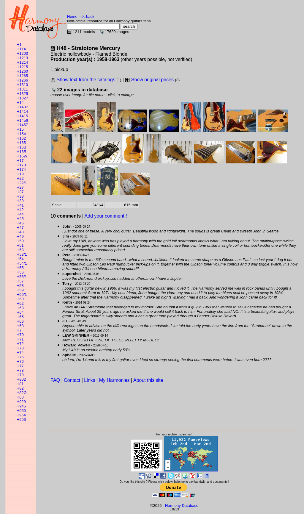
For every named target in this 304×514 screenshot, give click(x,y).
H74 (20, 352)
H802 (21, 379)
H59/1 (22, 294)
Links (89, 380)
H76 (20, 361)
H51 (20, 245)
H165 (21, 142)
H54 (20, 259)
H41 (20, 205)
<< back (87, 16)
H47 (20, 227)
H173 (21, 165)
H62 (20, 303)
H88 (20, 397)
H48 (20, 232)
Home (72, 16)
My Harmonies (114, 380)
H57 (20, 281)
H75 (20, 357)
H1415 (22, 116)
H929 (21, 401)
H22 (20, 178)
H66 (20, 321)
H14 (20, 102)
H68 (20, 326)
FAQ (55, 380)
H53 (20, 250)
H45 (20, 218)
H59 (20, 290)
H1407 (22, 107)
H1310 (22, 84)
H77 (20, 366)
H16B (21, 147)
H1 (19, 44)
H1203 (22, 53)
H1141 (22, 49)
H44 (20, 214)
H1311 (22, 89)
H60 (20, 299)
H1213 (22, 58)
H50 (20, 241)
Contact (72, 380)
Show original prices (152, 79)
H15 (20, 129)
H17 (20, 160)
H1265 (22, 76)
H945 (21, 406)
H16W (22, 156)
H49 (20, 236)
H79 (20, 375)
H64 (20, 312)
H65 (20, 317)
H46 (20, 223)
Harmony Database (181, 505)
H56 (20, 272)
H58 (20, 285)
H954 (21, 415)
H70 (20, 334)
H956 (21, 419)
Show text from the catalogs (85, 79)
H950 (21, 410)
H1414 (22, 111)
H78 (20, 370)
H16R (21, 151)
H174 (21, 169)
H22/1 (22, 183)
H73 (20, 348)
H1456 (22, 120)
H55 (20, 267)
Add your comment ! (105, 215)
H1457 (22, 125)
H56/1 (22, 276)
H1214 (22, 62)
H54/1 (22, 263)
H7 (19, 330)
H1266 (22, 80)
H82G (22, 392)
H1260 (22, 71)
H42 (20, 209)
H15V (21, 134)
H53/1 (22, 254)
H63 (20, 308)
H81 (20, 384)
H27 (20, 187)
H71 (20, 339)
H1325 (22, 93)
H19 (20, 174)
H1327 (22, 98)
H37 (20, 192)
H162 (21, 138)
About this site (148, 380)
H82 (20, 388)
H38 (20, 196)
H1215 (22, 67)
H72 (20, 343)
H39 (20, 201)
